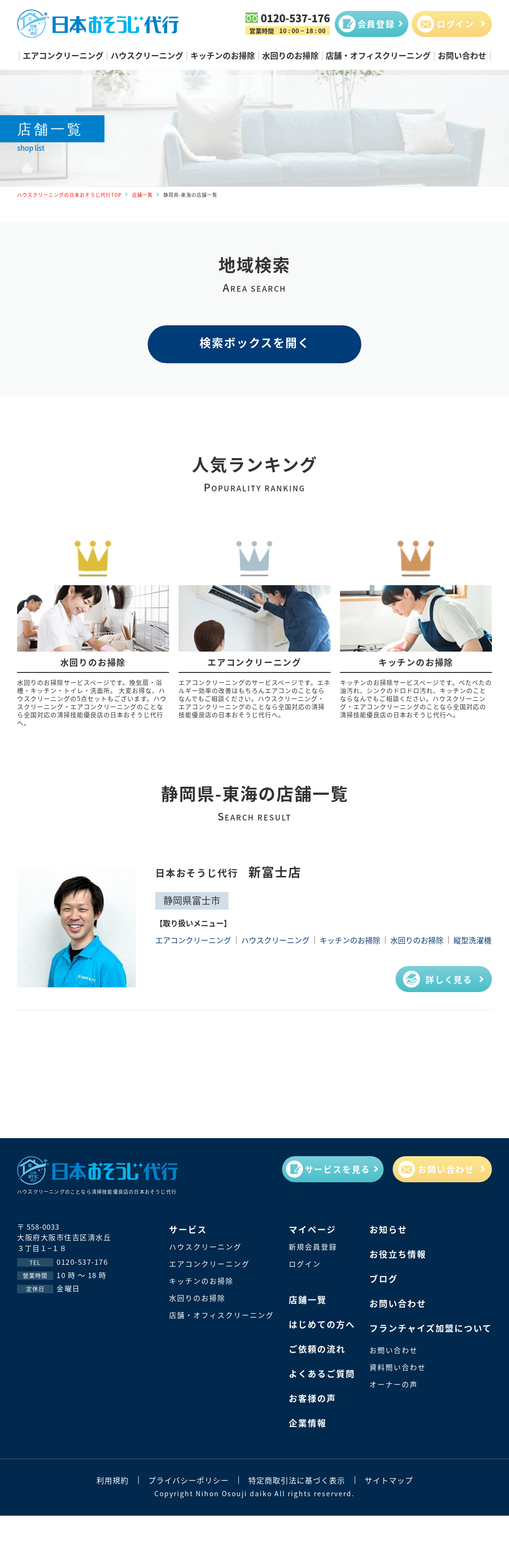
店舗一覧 (142, 194)
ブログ (383, 1278)
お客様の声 (312, 1398)
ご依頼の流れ (317, 1349)
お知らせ (388, 1229)
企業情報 (308, 1423)
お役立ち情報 (397, 1254)
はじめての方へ (322, 1324)
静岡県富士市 (191, 900)
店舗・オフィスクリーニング (378, 55)
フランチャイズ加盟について (430, 1328)
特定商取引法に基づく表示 (296, 1480)
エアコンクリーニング (63, 55)
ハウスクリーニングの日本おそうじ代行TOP (69, 194)
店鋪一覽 (308, 1299)
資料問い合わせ (397, 1367)
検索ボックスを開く (254, 342)
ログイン (305, 1264)
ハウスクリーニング (147, 55)
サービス (188, 1229)
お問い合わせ (462, 55)
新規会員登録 (313, 1247)
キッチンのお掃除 (222, 55)
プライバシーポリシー (188, 1480)
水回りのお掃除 (290, 55)
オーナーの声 (393, 1384)
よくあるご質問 (322, 1373)
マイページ (312, 1229)
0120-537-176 (295, 17)
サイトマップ (389, 1480)
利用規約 (112, 1480)
